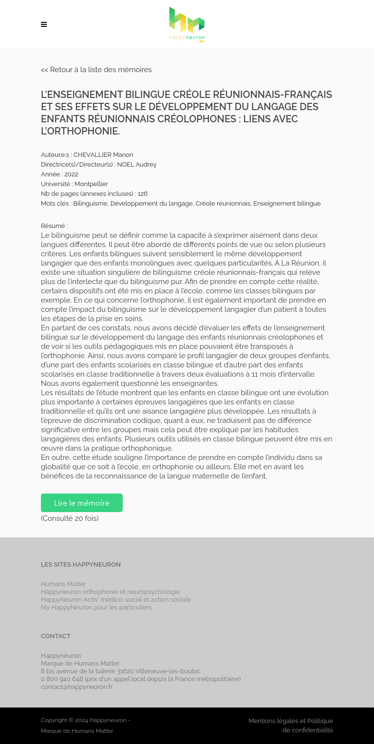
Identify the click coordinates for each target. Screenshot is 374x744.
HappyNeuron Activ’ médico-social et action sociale (116, 599)
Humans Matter (63, 584)
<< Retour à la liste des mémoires (96, 69)
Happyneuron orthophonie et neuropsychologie (110, 591)
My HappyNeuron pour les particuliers (96, 607)
